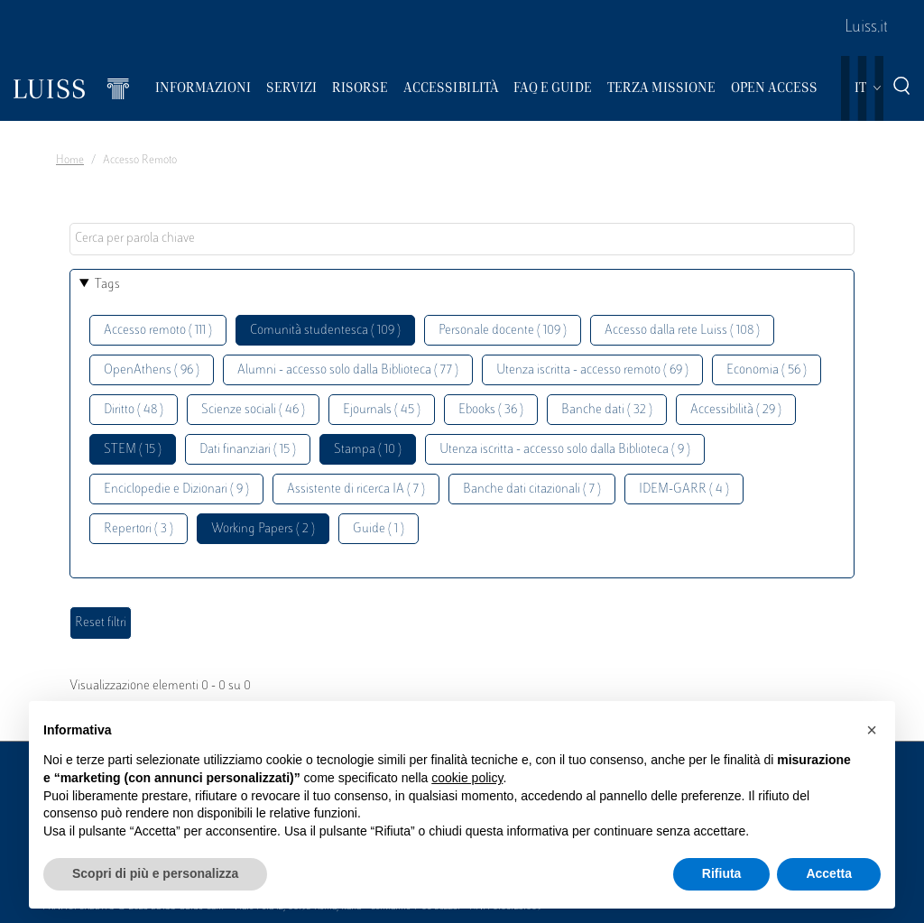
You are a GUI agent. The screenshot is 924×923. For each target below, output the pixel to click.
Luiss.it (866, 28)
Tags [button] (107, 284)
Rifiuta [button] (722, 873)
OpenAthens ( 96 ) (151, 370)
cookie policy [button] (467, 778)
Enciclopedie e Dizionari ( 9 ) (176, 489)
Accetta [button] (829, 873)
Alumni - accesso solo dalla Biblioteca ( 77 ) (347, 370)
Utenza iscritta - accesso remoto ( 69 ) (592, 370)
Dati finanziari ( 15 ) (247, 450)
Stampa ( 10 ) (368, 450)
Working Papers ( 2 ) (263, 529)
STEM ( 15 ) (133, 450)
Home (70, 160)
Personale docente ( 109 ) (503, 330)
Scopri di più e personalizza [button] (155, 873)
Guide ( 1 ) (378, 529)
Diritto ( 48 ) (133, 410)
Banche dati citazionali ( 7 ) (532, 489)
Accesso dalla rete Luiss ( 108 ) (682, 330)
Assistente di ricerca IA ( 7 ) (356, 489)
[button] (871, 729)
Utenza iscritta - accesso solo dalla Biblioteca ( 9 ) (564, 450)
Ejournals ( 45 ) (381, 410)
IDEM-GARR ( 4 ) (684, 489)
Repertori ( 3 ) (138, 529)
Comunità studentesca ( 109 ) (325, 330)
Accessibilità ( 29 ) (735, 410)
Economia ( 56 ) (766, 370)
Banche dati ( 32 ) (606, 410)
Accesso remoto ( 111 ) (158, 330)
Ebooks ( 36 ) (490, 410)
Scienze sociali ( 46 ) (253, 410)
